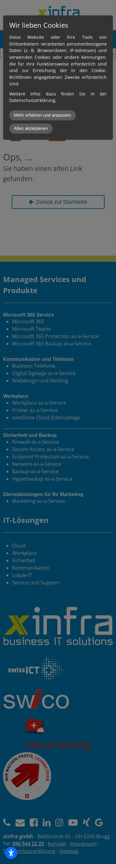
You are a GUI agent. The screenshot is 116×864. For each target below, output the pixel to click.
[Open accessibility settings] (11, 853)
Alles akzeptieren (31, 128)
